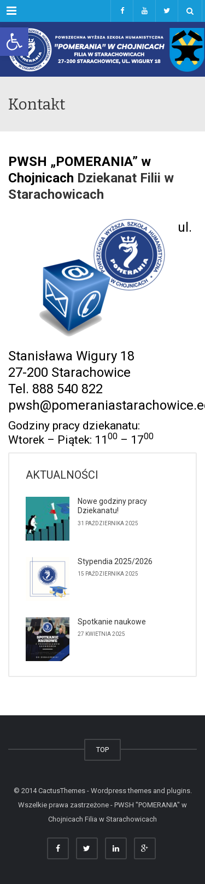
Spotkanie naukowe (112, 621)
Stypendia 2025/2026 (115, 561)
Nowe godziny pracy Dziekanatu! (112, 506)
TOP (102, 749)
